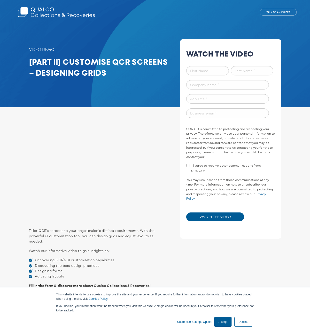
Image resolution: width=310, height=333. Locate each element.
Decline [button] (243, 322)
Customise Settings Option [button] (194, 322)
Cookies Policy (97, 299)
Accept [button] (222, 322)
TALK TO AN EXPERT (278, 12)
